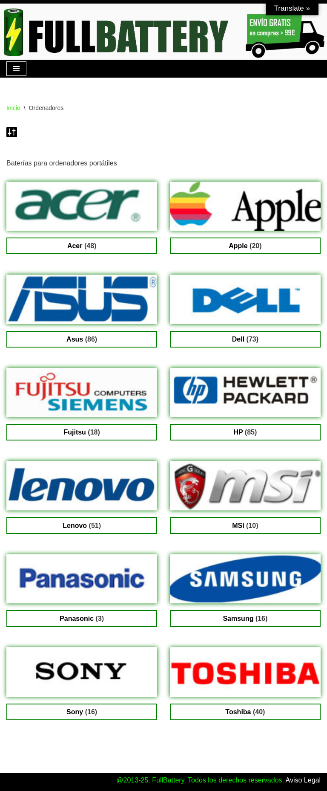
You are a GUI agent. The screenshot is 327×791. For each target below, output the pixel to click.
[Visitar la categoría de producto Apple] (245, 218)
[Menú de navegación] (16, 68)
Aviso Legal (303, 780)
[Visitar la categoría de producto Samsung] (245, 590)
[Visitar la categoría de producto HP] (245, 404)
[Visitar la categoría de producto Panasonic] (81, 590)
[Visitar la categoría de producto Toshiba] (245, 683)
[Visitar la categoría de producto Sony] (81, 683)
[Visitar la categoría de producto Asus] (81, 311)
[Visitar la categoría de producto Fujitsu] (81, 404)
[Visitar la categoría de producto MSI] (245, 497)
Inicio (13, 107)
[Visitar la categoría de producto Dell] (245, 311)
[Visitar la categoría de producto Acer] (81, 218)
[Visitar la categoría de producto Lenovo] (81, 497)
